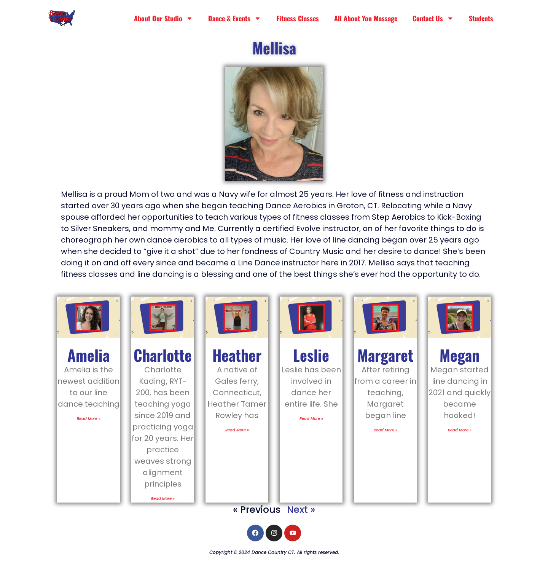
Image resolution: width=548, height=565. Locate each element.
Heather (236, 354)
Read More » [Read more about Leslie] (311, 418)
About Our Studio (163, 18)
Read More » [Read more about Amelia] (88, 418)
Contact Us (433, 18)
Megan (460, 354)
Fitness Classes (297, 18)
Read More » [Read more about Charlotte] (163, 498)
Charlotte (163, 354)
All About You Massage (365, 18)
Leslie (311, 354)
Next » (301, 509)
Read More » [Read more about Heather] (237, 430)
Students (481, 18)
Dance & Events (234, 18)
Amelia (88, 354)
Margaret (385, 354)
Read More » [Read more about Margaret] (385, 430)
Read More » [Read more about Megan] (460, 430)
